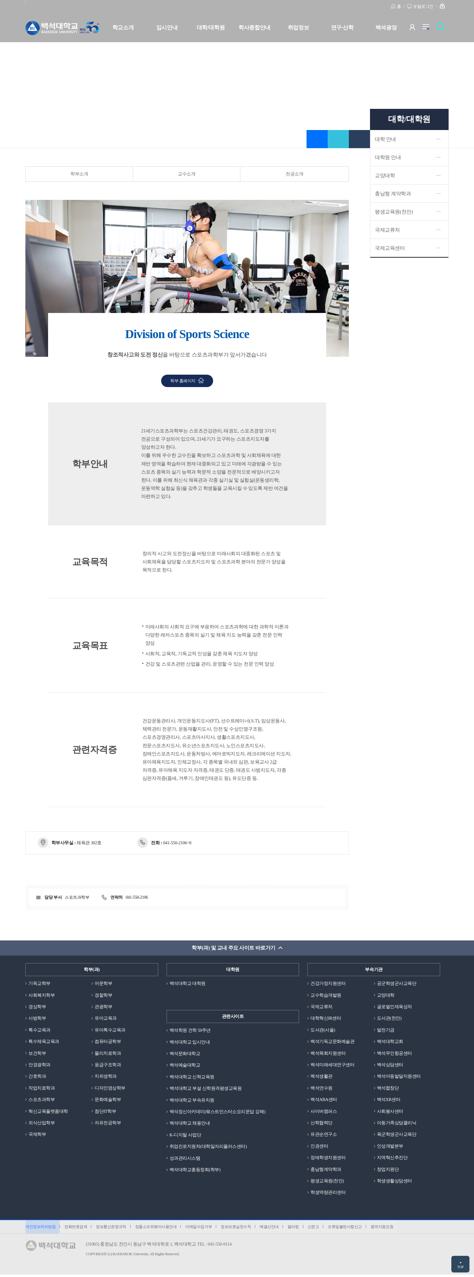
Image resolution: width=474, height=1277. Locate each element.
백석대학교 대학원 (188, 983)
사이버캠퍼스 (323, 1111)
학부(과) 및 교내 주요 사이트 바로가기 (233, 947)
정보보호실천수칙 (239, 1228)
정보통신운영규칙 (112, 1228)
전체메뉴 (429, 28)
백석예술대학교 (185, 1065)
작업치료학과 (41, 1088)
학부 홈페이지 (183, 381)
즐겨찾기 (317, 139)
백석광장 (386, 27)
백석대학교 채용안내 (190, 1123)
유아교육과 (106, 1018)
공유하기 (338, 139)
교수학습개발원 (325, 994)
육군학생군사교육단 (397, 1135)
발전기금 (385, 1030)
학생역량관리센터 (328, 1194)
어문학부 (103, 983)
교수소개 (186, 173)
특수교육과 (39, 1030)
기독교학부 (39, 983)
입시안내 (166, 27)
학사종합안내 (254, 27)
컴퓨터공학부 (108, 1041)
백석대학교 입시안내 (190, 1041)
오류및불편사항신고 (350, 1228)
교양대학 (385, 175)
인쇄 (359, 139)
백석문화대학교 (185, 1053)
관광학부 (103, 1006)
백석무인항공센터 (394, 1053)
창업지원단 (388, 1170)
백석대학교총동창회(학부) (195, 1170)
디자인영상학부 (110, 1088)
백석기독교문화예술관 (332, 1041)
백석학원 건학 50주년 (190, 1030)
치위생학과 (106, 1076)
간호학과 (37, 1076)
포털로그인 (423, 6)
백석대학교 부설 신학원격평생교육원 (206, 1088)
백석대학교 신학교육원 (192, 1076)
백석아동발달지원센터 (399, 1076)
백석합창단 (388, 1088)
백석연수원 (321, 1088)
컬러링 (297, 1228)
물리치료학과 (108, 1053)
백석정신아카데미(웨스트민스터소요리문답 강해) (217, 1111)
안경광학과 (39, 1065)
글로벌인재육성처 (394, 1006)
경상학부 (37, 1006)
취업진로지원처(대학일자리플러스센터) (208, 1147)
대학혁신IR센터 (325, 1018)
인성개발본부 (390, 1147)
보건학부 (37, 1053)
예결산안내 (272, 1228)
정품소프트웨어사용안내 (157, 1228)
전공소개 (294, 173)
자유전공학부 (108, 1123)
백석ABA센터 (323, 1100)
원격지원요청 (387, 1228)
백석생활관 (321, 1076)
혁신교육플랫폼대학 (48, 1111)
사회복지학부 (41, 994)
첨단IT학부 (105, 1111)
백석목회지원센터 (328, 1053)
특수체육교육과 (43, 1041)
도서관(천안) (389, 1018)
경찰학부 (103, 994)
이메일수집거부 (201, 1228)
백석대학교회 (390, 1041)
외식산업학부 (41, 1123)
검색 (442, 28)
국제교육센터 (390, 248)
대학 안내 (385, 139)
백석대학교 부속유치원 (192, 1100)
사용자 (416, 28)
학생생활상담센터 (394, 1182)
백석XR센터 (389, 1100)
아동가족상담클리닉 (397, 1123)
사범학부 (37, 1018)
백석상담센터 (390, 1065)
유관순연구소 (323, 1135)
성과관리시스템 (185, 1158)
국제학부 (37, 1135)
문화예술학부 (108, 1100)
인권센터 (319, 1147)
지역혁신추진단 (392, 1158)
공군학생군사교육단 (397, 983)
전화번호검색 (76, 1228)
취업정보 (298, 27)
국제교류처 (387, 230)
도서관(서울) (322, 1030)
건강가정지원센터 (328, 983)
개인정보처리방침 (40, 1228)
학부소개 (79, 173)
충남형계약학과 (325, 1170)
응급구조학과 (108, 1065)
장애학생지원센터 (328, 1158)
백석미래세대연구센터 (332, 1065)
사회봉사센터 (390, 1111)
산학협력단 (321, 1123)
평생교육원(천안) (394, 212)
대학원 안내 (388, 157)
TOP (460, 1267)
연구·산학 (342, 27)
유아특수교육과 (110, 1030)
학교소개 (123, 27)
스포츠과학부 (41, 1100)
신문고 (318, 1228)
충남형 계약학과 (393, 194)
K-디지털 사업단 (185, 1135)
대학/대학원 (211, 27)
